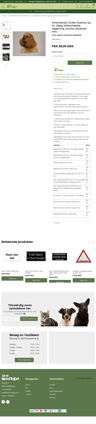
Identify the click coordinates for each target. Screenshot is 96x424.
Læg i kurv (80, 63)
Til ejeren (28, 400)
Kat (26, 393)
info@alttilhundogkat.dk (10, 400)
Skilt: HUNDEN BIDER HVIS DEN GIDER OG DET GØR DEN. (59, 276)
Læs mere (57, 40)
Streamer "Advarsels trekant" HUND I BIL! (83, 275)
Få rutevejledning (24, 365)
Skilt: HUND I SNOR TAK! (11, 274)
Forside (3, 16)
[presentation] (89, 242)
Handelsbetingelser (56, 397)
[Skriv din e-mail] (11, 324)
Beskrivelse (58, 89)
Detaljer (57, 223)
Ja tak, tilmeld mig (29, 324)
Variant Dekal (57, 52)
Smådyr (28, 397)
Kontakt (52, 390)
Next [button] (6, 66)
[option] (6, 26)
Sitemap (52, 403)
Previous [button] (6, 22)
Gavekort (52, 400)
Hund (27, 390)
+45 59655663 (6, 397)
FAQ (51, 393)
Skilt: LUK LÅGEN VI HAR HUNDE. (34, 275)
